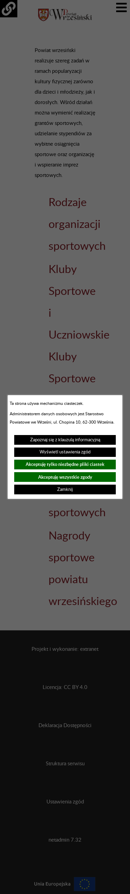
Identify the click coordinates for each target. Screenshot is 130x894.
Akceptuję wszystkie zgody (65, 477)
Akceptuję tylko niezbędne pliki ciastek (65, 464)
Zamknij (65, 489)
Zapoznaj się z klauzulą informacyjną (65, 439)
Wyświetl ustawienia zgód (65, 452)
